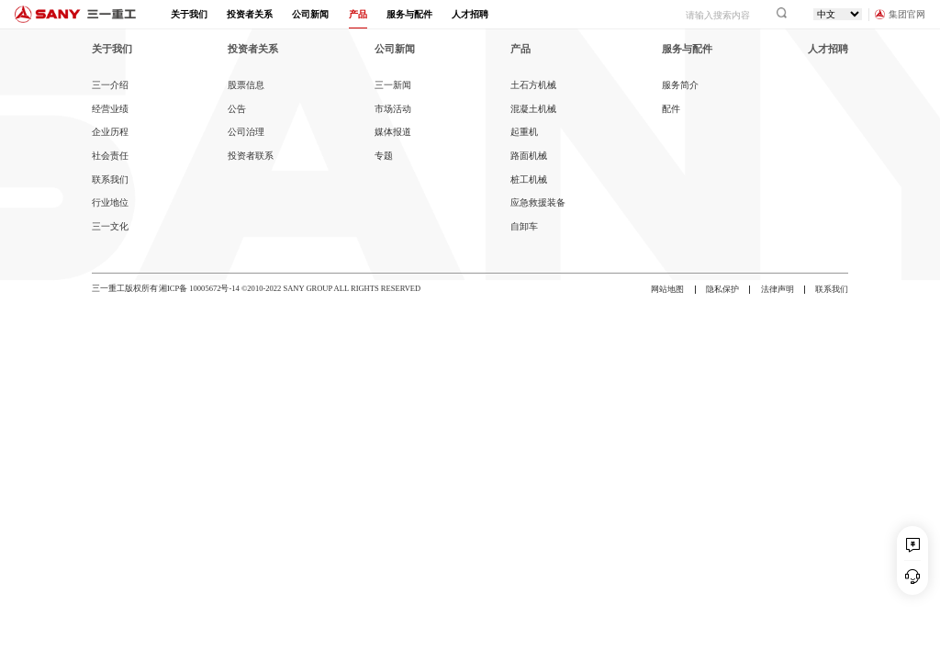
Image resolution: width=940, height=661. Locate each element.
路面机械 (528, 156)
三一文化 (110, 226)
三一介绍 (110, 85)
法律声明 (777, 290)
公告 (237, 109)
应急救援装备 (537, 202)
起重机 (524, 132)
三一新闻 (393, 85)
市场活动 (393, 109)
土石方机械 (533, 85)
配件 (671, 109)
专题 (384, 156)
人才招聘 (470, 14)
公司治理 (246, 132)
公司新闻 (310, 14)
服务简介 (680, 85)
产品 (358, 14)
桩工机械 (528, 179)
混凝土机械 (533, 109)
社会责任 (110, 156)
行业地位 (110, 202)
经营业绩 (110, 109)
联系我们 (110, 179)
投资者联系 (251, 156)
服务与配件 (409, 14)
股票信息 (246, 85)
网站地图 (667, 290)
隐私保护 (722, 290)
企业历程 (110, 132)
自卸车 (524, 226)
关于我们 (189, 14)
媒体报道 (393, 132)
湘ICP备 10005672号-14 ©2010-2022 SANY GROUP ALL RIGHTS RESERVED (289, 288)
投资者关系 (250, 14)
